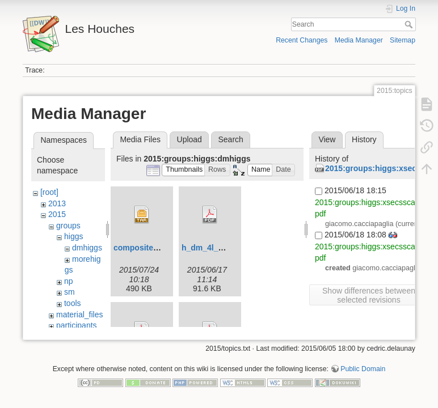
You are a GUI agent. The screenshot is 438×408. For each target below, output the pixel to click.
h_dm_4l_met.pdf (214, 247)
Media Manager (359, 40)
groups (68, 225)
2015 (57, 214)
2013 (57, 203)
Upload (189, 139)
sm (69, 291)
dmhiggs (87, 247)
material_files (79, 314)
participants (76, 325)
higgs (73, 236)
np (68, 281)
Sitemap (402, 40)
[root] (49, 192)
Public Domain (362, 371)
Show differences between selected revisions (368, 295)
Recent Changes (301, 40)
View (326, 139)
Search (410, 24)
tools (72, 303)
